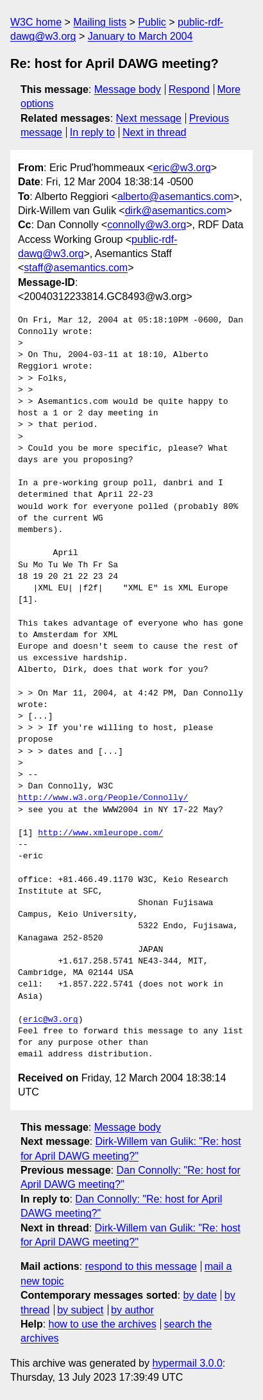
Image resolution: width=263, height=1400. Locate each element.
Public (152, 22)
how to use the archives (103, 1324)
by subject (80, 1309)
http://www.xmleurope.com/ (100, 833)
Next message (149, 118)
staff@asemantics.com (76, 267)
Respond (189, 89)
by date (199, 1295)
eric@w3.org (182, 167)
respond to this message (140, 1266)
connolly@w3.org (146, 224)
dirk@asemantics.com (175, 210)
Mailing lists (99, 22)
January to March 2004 (140, 36)
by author (132, 1309)
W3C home (36, 22)
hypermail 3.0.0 (187, 1363)
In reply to (92, 132)
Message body (127, 89)
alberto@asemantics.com (175, 196)
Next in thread (155, 132)
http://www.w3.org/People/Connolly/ (103, 798)
